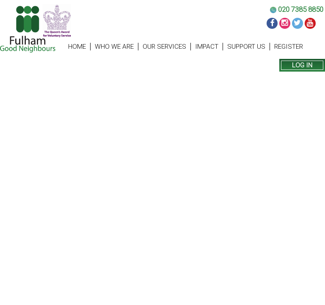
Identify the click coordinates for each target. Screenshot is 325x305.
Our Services (164, 46)
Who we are (114, 46)
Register (288, 46)
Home (77, 46)
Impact (206, 46)
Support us (246, 46)
